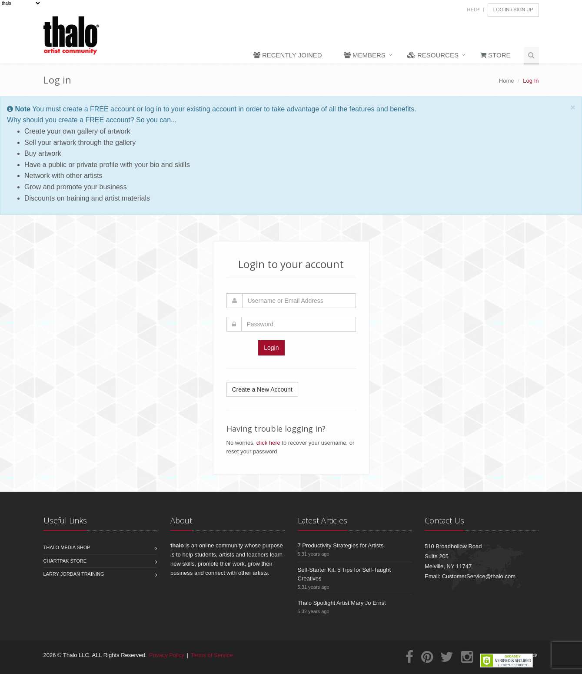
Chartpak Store (65, 560)
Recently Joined (287, 55)
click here (268, 442)
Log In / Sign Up (513, 9)
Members (365, 55)
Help (473, 9)
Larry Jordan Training (73, 574)
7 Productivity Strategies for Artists (341, 545)
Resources (433, 55)
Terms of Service (212, 655)
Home (506, 80)
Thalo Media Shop (66, 547)
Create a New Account (262, 389)
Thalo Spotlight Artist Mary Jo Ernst (342, 603)
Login (271, 347)
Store (495, 55)
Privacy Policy (166, 655)
